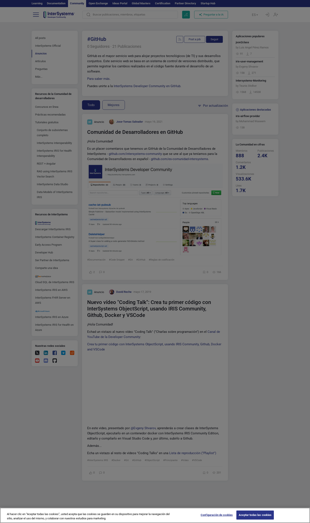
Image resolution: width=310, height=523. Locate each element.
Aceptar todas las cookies (255, 515)
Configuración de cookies (217, 515)
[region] (155, 515)
